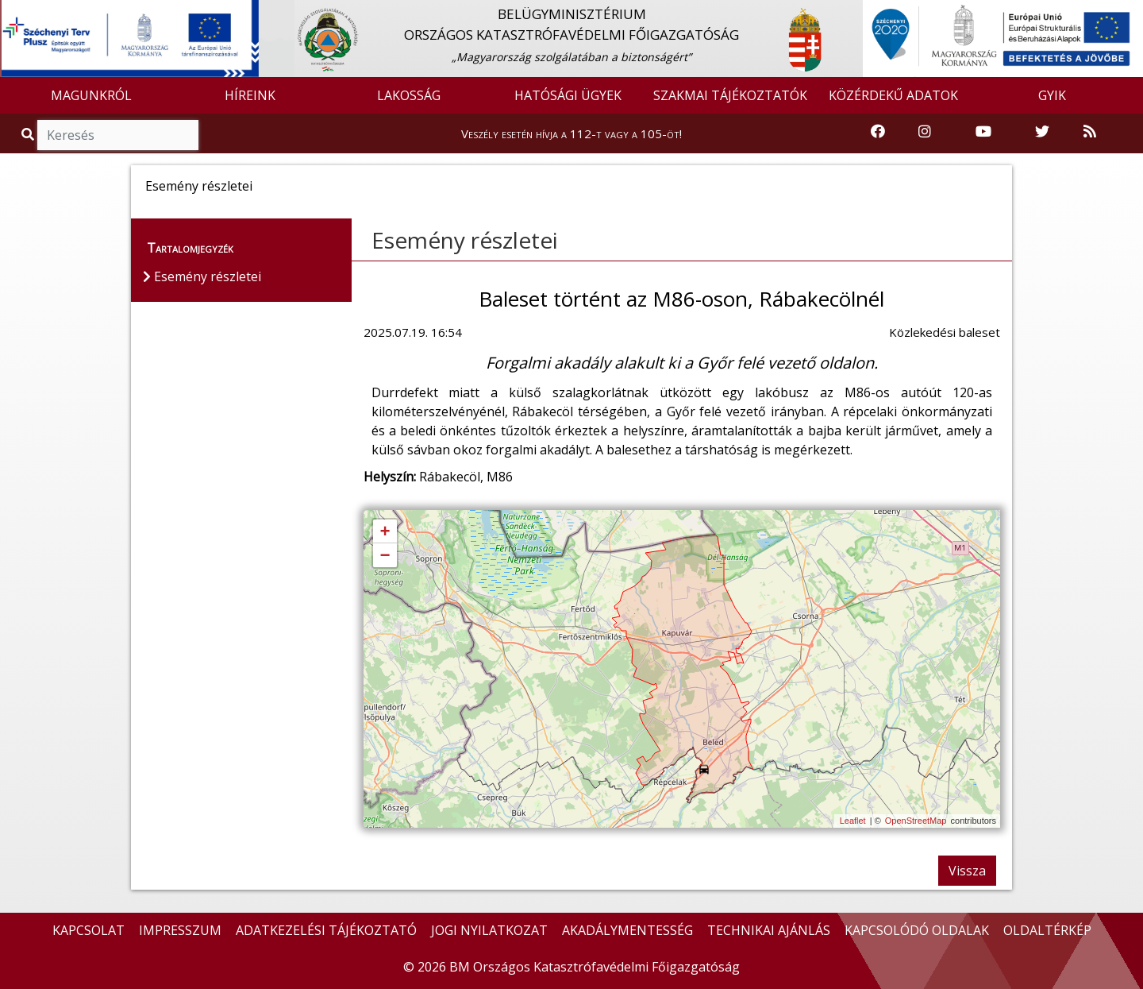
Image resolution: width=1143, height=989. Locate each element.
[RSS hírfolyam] (1090, 132)
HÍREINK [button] (250, 95)
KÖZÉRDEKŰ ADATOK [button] (893, 95)
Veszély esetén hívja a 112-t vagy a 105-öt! (571, 133)
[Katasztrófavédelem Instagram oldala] (925, 132)
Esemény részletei (464, 240)
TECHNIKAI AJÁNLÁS (768, 930)
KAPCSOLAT (88, 930)
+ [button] (384, 532)
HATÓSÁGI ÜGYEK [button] (568, 95)
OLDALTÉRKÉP (1047, 930)
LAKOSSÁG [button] (409, 95)
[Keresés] (117, 135)
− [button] (384, 556)
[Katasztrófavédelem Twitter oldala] (1042, 132)
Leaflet (853, 820)
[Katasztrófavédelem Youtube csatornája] (983, 132)
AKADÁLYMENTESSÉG (627, 930)
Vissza (967, 870)
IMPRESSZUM (180, 930)
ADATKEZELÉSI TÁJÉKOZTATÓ (326, 930)
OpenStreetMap (916, 820)
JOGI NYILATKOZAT (489, 930)
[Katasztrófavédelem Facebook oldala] (878, 132)
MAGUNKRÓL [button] (91, 95)
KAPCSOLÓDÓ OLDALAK (917, 930)
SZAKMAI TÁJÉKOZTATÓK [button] (730, 95)
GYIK (1052, 95)
